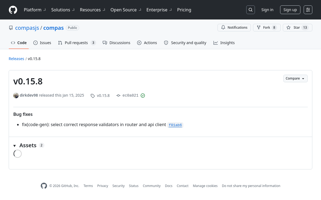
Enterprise (160, 10)
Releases (16, 58)
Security (118, 185)
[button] (160, 145)
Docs (169, 185)
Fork (267, 27)
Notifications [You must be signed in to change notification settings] (234, 27)
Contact (182, 185)
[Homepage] (13, 9)
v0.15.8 (34, 58)
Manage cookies (205, 185)
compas (53, 27)
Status (133, 185)
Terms (88, 185)
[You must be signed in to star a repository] (297, 27)
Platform (35, 10)
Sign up (290, 9)
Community (152, 185)
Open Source (126, 10)
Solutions (63, 10)
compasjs (27, 27)
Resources (93, 10)
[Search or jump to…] (251, 10)
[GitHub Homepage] (44, 185)
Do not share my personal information (251, 185)
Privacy (102, 185)
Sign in (267, 9)
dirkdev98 (29, 95)
